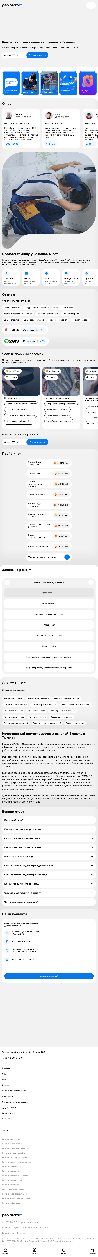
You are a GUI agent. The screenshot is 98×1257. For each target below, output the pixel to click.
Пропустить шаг (49, 593)
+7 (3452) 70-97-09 (21, 941)
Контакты (6, 1119)
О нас (4, 1074)
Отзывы (6, 1085)
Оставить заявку (37, 55)
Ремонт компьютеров (14, 717)
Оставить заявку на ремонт (15, 1102)
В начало (6, 1068)
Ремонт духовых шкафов (15, 705)
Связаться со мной (49, 976)
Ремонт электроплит (13, 698)
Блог (4, 1079)
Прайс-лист (7, 1096)
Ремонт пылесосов (36, 711)
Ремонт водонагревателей (16, 723)
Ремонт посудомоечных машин (75, 705)
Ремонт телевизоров (13, 711)
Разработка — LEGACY (13, 1232)
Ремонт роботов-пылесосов (63, 711)
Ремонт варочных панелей (44, 705)
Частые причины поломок (14, 1091)
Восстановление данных (62, 717)
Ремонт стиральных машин (66, 698)
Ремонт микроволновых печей (47, 723)
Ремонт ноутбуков (37, 717)
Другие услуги (9, 1107)
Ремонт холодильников (38, 698)
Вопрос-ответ (8, 1113)
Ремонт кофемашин (75, 723)
